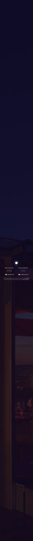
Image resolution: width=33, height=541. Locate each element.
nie (11, 270)
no (24, 270)
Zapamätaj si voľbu (10, 274)
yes (21, 270)
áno (8, 270)
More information (25, 279)
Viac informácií (26, 278)
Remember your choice (24, 274)
